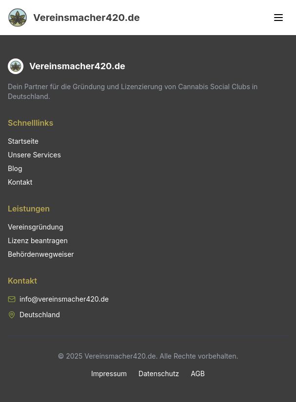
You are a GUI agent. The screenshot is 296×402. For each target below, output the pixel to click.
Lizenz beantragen (38, 240)
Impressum (109, 373)
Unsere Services (34, 155)
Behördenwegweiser (41, 254)
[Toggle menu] (278, 17)
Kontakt (20, 182)
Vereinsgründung (35, 227)
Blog (15, 168)
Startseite (23, 141)
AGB (198, 373)
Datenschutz (158, 373)
